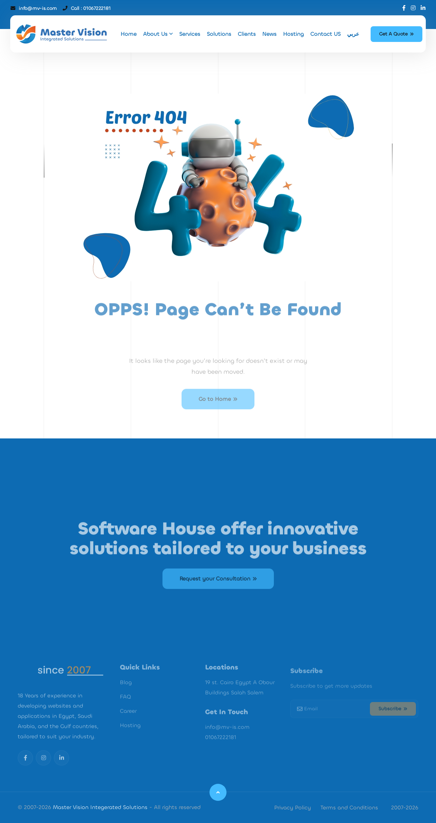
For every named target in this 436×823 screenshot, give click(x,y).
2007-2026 (404, 807)
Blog (126, 692)
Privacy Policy (292, 807)
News (269, 34)
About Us (158, 34)
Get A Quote (396, 34)
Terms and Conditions (349, 807)
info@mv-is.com (38, 8)
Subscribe (392, 717)
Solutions (219, 34)
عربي (353, 34)
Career (128, 720)
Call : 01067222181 (90, 8)
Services (189, 34)
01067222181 (220, 747)
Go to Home (218, 409)
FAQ (125, 706)
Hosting (293, 34)
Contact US (325, 34)
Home (129, 34)
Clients (247, 34)
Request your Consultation (218, 590)
